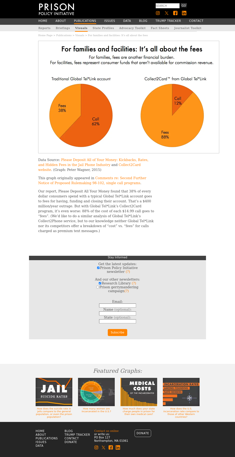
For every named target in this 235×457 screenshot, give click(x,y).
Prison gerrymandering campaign (117, 289)
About (41, 434)
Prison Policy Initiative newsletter (117, 270)
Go (184, 6)
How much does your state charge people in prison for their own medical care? (139, 411)
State (117, 317)
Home (40, 431)
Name (117, 309)
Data (40, 445)
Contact (72, 438)
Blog (69, 431)
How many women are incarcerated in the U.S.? (96, 410)
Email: (117, 302)
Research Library (117, 283)
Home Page (45, 35)
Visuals (79, 35)
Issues (41, 442)
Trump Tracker (77, 434)
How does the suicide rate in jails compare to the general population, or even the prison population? (54, 412)
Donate (71, 442)
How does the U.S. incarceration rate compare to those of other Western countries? (181, 412)
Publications (64, 35)
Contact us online (106, 431)
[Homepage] (56, 9)
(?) (128, 272)
